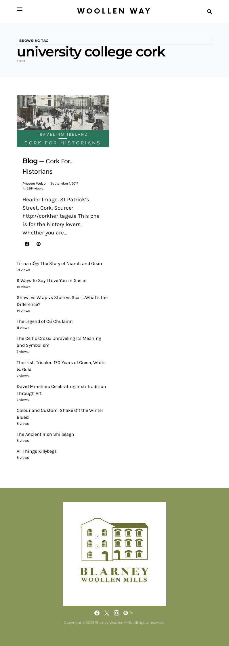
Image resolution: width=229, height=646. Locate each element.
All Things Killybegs (37, 451)
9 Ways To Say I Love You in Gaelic (51, 280)
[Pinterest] (128, 612)
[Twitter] (106, 612)
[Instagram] (116, 612)
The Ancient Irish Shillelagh (45, 434)
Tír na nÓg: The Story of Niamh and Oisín (59, 263)
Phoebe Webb (34, 183)
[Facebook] (97, 612)
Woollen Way (114, 11)
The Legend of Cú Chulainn (45, 321)
